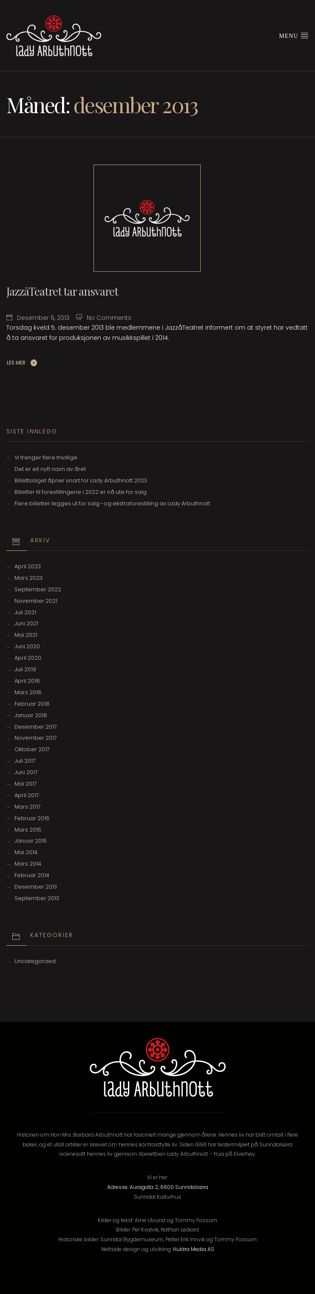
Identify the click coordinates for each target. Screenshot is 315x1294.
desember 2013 (35, 886)
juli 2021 (25, 612)
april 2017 (26, 795)
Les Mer (16, 362)
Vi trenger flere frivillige (45, 457)
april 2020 (27, 657)
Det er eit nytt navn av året (50, 469)
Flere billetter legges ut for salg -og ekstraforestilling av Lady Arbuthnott (112, 503)
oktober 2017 (32, 749)
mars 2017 (27, 806)
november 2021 (35, 600)
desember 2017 (35, 726)
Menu (294, 35)
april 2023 (27, 566)
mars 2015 (27, 829)
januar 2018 (30, 715)
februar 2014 (31, 875)
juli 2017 (25, 760)
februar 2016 (31, 818)
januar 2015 (30, 840)
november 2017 (35, 737)
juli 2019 (25, 669)
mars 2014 (27, 863)
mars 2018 (28, 692)
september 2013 (36, 898)
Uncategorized (35, 961)
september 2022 (37, 589)
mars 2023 (28, 577)
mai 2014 (25, 852)
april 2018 (27, 680)
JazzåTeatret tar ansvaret (62, 291)
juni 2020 (27, 646)
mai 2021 (25, 634)
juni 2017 (26, 772)
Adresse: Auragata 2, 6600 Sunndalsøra (157, 1187)
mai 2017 (25, 783)
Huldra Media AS (193, 1249)
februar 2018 (32, 703)
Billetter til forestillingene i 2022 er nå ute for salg (80, 492)
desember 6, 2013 (43, 318)
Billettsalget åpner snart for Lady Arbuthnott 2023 (80, 480)
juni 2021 (26, 623)
